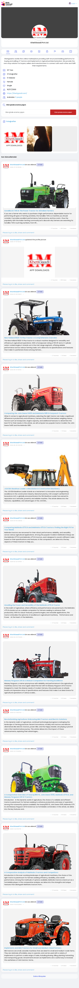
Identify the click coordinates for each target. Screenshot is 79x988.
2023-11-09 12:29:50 (15, 904)
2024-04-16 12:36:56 (16, 521)
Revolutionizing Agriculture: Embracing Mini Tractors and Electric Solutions (35, 719)
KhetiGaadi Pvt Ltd (39, 42)
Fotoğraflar (11, 121)
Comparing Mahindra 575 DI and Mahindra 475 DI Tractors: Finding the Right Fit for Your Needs (39, 528)
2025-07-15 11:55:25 (15, 167)
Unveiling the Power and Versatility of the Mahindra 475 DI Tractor (32, 605)
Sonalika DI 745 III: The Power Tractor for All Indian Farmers (29, 211)
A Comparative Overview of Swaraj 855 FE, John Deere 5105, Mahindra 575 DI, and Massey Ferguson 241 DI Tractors (38, 796)
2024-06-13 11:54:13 (15, 370)
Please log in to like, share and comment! (18, 232)
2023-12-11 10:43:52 (15, 751)
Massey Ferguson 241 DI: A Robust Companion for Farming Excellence (33, 681)
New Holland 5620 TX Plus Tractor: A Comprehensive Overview (30, 338)
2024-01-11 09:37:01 (15, 712)
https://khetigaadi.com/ (17, 93)
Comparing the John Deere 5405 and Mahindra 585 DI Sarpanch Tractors (35, 413)
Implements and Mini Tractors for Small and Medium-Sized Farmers (32, 948)
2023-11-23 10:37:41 (15, 829)
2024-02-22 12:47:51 (16, 561)
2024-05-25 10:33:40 (16, 445)
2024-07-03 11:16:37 (15, 294)
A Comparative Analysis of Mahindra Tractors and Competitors (31, 872)
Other (40, 165)
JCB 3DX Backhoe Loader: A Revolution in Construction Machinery (32, 489)
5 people (18, 97)
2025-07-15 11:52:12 (15, 242)
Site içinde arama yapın (63, 112)
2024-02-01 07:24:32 (16, 637)
